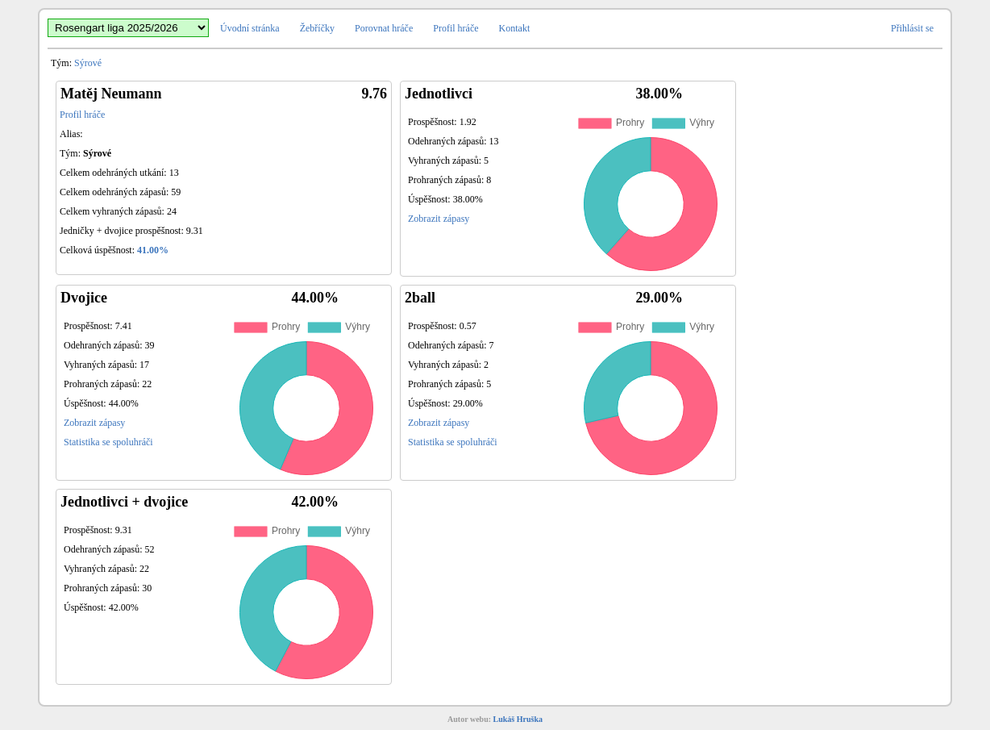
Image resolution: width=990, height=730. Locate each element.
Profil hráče (455, 28)
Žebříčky (317, 28)
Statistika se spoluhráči (108, 442)
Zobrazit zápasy (438, 218)
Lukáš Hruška (518, 719)
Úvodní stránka (250, 28)
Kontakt (514, 28)
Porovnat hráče (384, 28)
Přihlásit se (912, 28)
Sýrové (88, 63)
